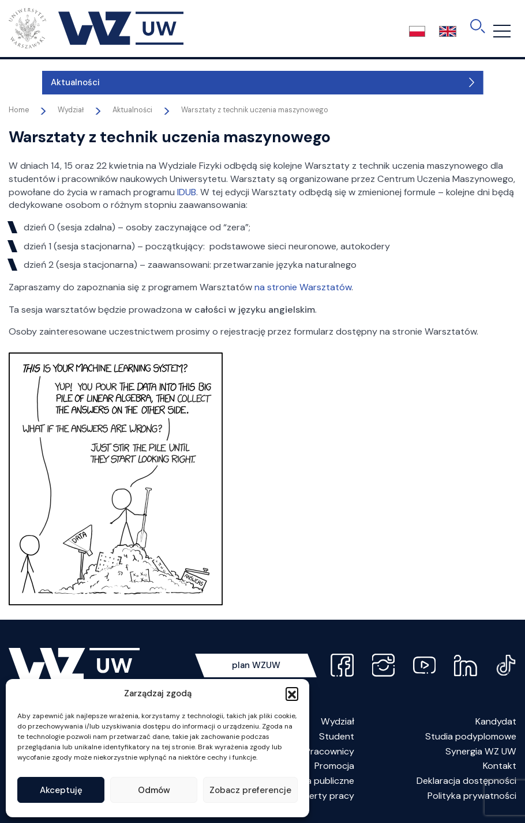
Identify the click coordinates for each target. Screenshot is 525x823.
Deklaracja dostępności (466, 781)
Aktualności (41, 82)
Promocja (334, 766)
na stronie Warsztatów (302, 287)
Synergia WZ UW (480, 751)
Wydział (337, 721)
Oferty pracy (326, 796)
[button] (292, 693)
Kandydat (495, 721)
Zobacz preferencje (250, 790)
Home (19, 110)
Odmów (154, 790)
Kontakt (499, 766)
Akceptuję (61, 790)
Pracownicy (329, 751)
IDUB (186, 192)
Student (336, 736)
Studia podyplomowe (470, 736)
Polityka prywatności (471, 796)
